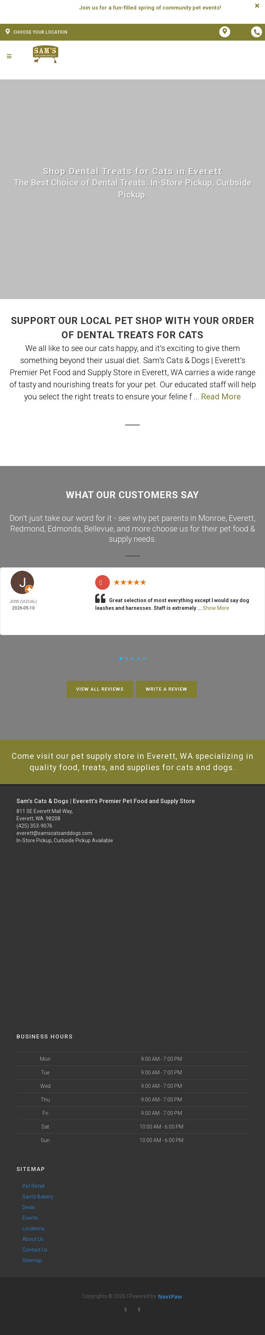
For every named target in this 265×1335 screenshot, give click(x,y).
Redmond (27, 528)
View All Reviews (100, 689)
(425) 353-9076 (34, 826)
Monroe (211, 518)
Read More (221, 396)
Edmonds (64, 528)
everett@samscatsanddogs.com (54, 833)
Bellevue (98, 528)
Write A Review (166, 689)
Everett (241, 518)
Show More (216, 608)
